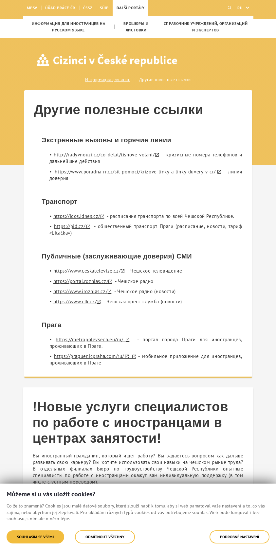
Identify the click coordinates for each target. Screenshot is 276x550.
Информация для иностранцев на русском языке (109, 79)
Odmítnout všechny (104, 536)
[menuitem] (68, 27)
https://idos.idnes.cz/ (76, 216)
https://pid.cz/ (69, 226)
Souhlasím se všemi (35, 536)
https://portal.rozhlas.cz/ (80, 281)
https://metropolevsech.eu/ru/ (89, 339)
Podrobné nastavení (239, 536)
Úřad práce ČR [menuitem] (60, 7)
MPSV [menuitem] (32, 7)
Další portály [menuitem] (131, 7)
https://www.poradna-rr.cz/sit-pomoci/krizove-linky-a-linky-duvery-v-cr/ (135, 172)
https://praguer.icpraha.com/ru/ (89, 356)
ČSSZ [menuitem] (87, 7)
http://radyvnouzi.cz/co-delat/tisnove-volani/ (104, 154)
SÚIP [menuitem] (104, 7)
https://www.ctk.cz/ (75, 301)
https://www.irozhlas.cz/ (80, 291)
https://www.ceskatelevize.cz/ (86, 271)
